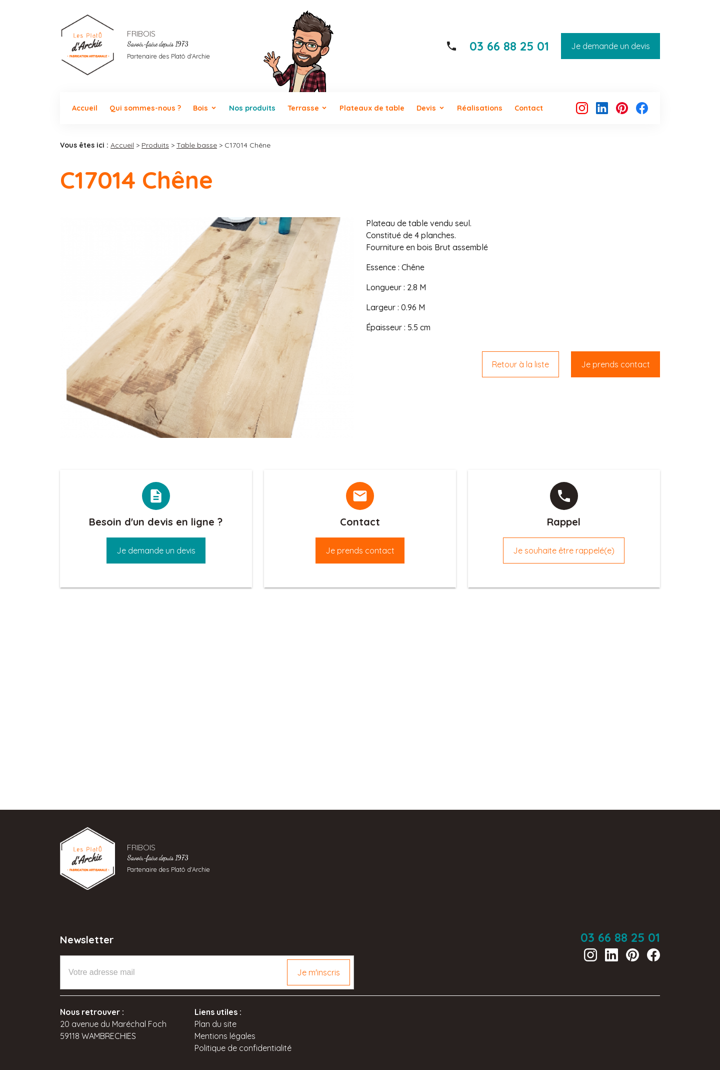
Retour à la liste (520, 364)
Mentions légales (225, 1036)
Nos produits (252, 108)
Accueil (85, 108)
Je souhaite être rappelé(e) (563, 551)
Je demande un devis (610, 46)
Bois (200, 108)
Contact (528, 108)
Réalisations (479, 108)
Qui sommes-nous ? (145, 108)
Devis (426, 108)
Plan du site (215, 1024)
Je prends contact (615, 364)
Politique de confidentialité (243, 1048)
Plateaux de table (372, 108)
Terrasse (303, 108)
